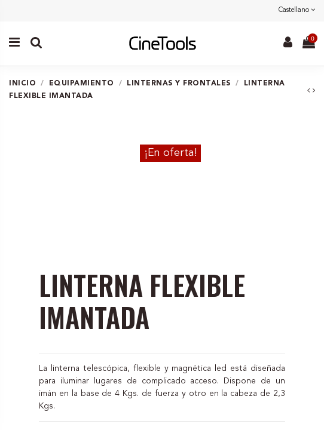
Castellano (297, 10)
